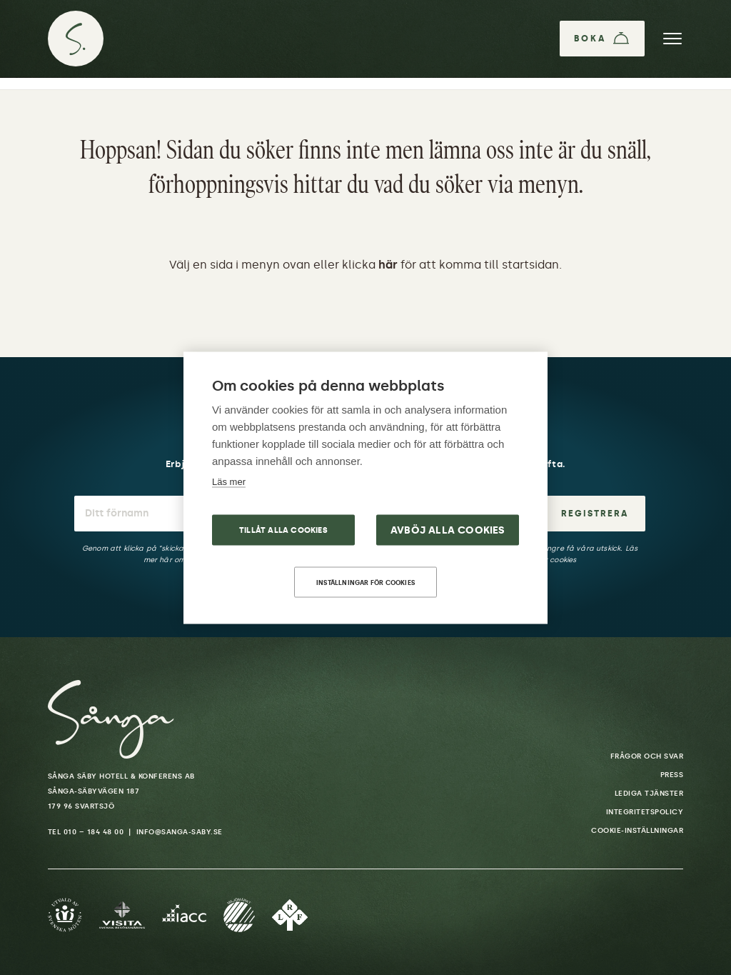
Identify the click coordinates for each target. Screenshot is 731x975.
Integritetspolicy (645, 812)
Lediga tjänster (649, 793)
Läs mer (229, 481)
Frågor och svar (647, 756)
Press (672, 775)
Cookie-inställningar (637, 830)
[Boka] (602, 38)
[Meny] (672, 38)
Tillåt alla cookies (283, 529)
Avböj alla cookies (447, 530)
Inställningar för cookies (365, 582)
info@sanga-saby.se (179, 832)
